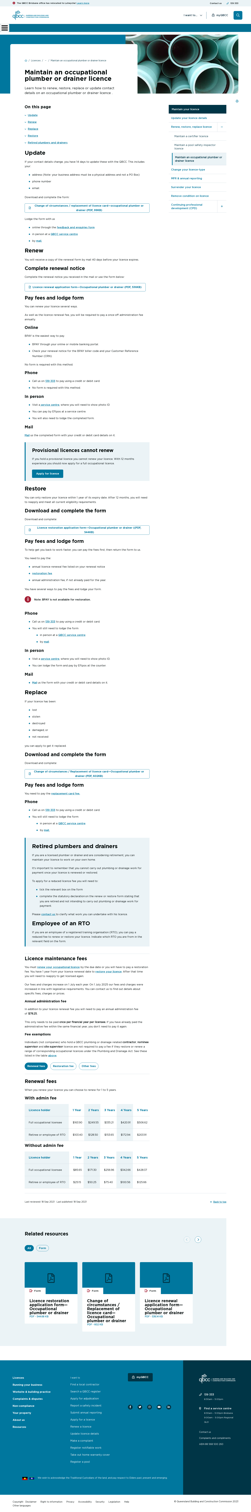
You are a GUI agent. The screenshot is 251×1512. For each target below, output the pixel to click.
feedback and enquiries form (76, 227)
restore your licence (108, 971)
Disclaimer (30, 1501)
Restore (33, 135)
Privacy (70, 1501)
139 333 (234, 3)
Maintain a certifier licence (191, 135)
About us (174, 29)
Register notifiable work (85, 1447)
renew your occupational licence (58, 966)
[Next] (195, 1232)
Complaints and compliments (215, 1437)
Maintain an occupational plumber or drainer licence (198, 158)
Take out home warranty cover (90, 1454)
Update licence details (84, 1433)
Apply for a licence (82, 1419)
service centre (49, 404)
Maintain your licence (185, 108)
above (52, 1054)
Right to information (51, 1501)
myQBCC (222, 15)
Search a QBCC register (85, 1390)
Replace (33, 128)
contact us (48, 913)
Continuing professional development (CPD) (186, 206)
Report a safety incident (85, 1404)
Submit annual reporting (86, 1411)
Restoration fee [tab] (63, 1065)
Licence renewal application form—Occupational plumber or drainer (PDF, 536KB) (87, 286)
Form (42, 1247)
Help (126, 1501)
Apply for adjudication (84, 1397)
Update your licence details (189, 117)
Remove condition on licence (190, 195)
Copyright (18, 1501)
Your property (22, 1412)
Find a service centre (215, 1407)
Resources (19, 1426)
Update (33, 114)
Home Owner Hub (224, 29)
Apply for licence (47, 473)
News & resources (194, 29)
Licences (23, 29)
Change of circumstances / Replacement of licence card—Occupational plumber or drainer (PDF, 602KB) (89, 773)
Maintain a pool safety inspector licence (195, 146)
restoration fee (42, 572)
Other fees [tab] (89, 1065)
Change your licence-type (188, 169)
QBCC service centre (64, 233)
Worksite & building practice (84, 29)
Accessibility (85, 1501)
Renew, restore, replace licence (191, 126)
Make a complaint (81, 1440)
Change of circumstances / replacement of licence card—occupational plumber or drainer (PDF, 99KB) (89, 208)
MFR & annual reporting (186, 178)
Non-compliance (151, 29)
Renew (32, 121)
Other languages (22, 1505)
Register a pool (80, 1461)
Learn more (83, 3)
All (29, 1247)
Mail (27, 434)
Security (100, 1501)
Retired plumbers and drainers (48, 142)
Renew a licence (80, 1426)
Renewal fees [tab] (36, 1065)
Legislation (114, 1501)
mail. (39, 240)
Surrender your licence (186, 186)
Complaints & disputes (119, 29)
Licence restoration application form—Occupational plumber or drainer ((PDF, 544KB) (89, 529)
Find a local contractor (84, 1383)
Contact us (216, 3)
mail (46, 641)
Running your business (48, 29)
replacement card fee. (65, 792)
